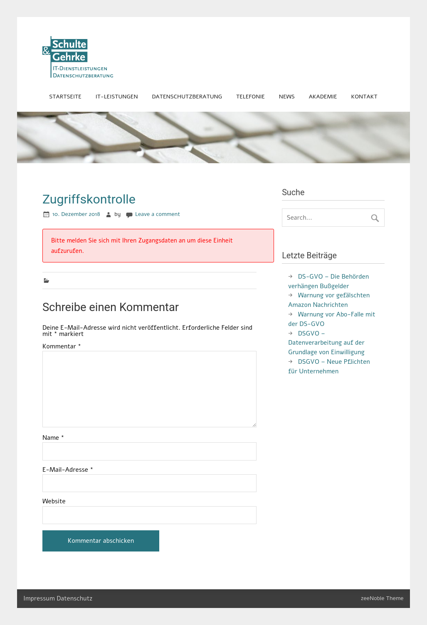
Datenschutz (74, 598)
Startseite (65, 96)
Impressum (39, 598)
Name (53, 438)
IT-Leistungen (117, 96)
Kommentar (61, 346)
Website (54, 501)
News (287, 96)
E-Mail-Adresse (68, 470)
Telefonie (250, 96)
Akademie (323, 96)
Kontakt (364, 96)
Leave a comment (157, 214)
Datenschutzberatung (187, 96)
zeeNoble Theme (382, 598)
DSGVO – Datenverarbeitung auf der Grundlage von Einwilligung (326, 343)
